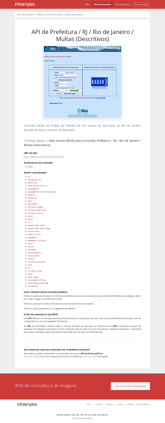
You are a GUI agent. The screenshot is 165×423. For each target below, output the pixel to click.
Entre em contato (32, 356)
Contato (129, 404)
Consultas (99, 404)
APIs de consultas (102, 4)
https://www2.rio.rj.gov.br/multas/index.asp (44, 157)
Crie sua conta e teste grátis (130, 386)
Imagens (109, 404)
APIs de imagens (122, 4)
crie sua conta (89, 356)
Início (87, 4)
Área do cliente (141, 4)
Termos (120, 404)
